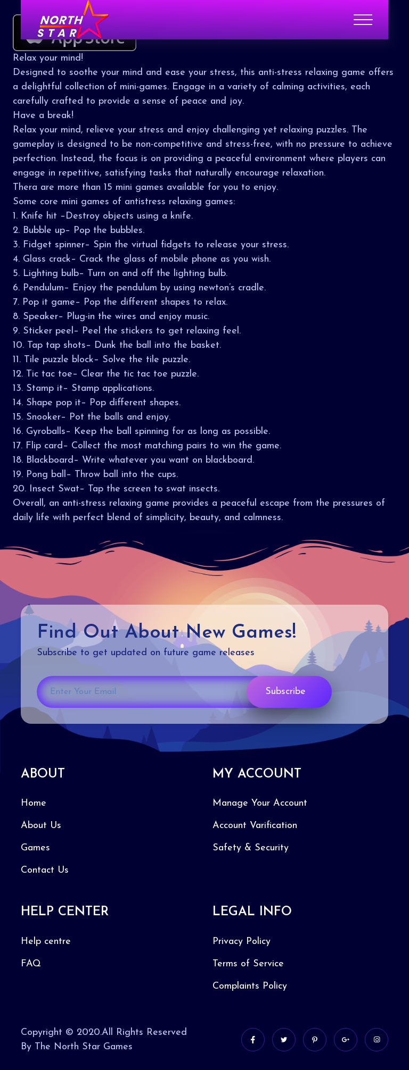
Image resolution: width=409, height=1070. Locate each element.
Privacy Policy (241, 942)
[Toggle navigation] (363, 19)
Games (35, 848)
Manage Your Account (259, 803)
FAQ (31, 964)
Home (33, 803)
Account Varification (254, 826)
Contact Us (45, 870)
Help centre (46, 942)
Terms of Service (248, 964)
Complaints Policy (249, 986)
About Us (41, 826)
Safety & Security (250, 848)
